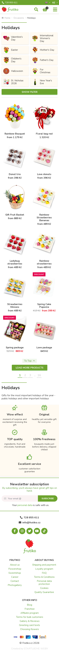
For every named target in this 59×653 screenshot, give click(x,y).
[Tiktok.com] (44, 531)
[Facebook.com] (15, 531)
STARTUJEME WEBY (36, 648)
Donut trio (15, 174)
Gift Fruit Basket (14, 214)
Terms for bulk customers (29, 617)
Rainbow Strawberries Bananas (44, 217)
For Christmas (41, 71)
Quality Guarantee (44, 592)
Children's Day (12, 60)
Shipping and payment (44, 564)
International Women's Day (42, 38)
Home (6, 17)
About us (15, 564)
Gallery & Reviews (29, 621)
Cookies (44, 588)
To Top (29, 360)
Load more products (29, 367)
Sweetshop (14, 572)
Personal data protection (44, 582)
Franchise (30, 608)
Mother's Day (43, 50)
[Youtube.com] (37, 531)
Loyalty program (44, 568)
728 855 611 (9, 2)
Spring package (15, 347)
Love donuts (44, 174)
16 (39, 375)
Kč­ (54, 2)
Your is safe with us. (30, 505)
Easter (10, 50)
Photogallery (15, 585)
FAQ (44, 572)
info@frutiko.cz (29, 522)
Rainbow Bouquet (15, 133)
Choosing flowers (29, 629)
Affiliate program (29, 613)
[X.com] (29, 531)
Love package (44, 347)
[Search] (36, 9)
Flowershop (14, 568)
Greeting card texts (29, 625)
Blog (29, 604)
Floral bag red (44, 133)
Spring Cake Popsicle (44, 306)
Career (14, 577)
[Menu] (55, 9)
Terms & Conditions (44, 577)
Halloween (13, 71)
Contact (15, 581)
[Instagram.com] (22, 531)
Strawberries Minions (14, 306)
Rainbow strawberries (44, 262)
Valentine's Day (13, 38)
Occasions (19, 17)
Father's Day (42, 60)
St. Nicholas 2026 (13, 82)
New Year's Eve (42, 82)
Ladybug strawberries (14, 262)
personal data (24, 505)
